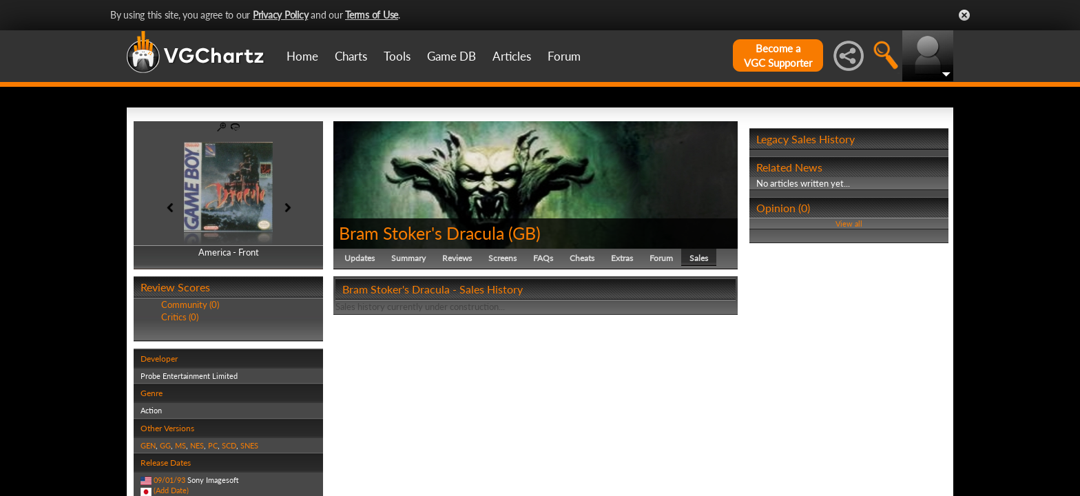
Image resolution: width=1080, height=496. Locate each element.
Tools (397, 56)
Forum (564, 56)
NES (197, 445)
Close (964, 15)
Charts (351, 56)
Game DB (451, 56)
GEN (148, 445)
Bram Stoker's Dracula (421, 233)
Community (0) (190, 304)
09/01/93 (169, 479)
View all (848, 223)
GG (165, 445)
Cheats (582, 258)
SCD (229, 445)
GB (524, 233)
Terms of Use (371, 15)
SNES (249, 445)
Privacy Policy (281, 15)
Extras (622, 258)
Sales (698, 258)
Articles (511, 56)
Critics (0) (179, 316)
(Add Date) (171, 490)
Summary (408, 258)
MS (180, 445)
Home (302, 56)
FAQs (543, 258)
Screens (502, 258)
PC (213, 445)
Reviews (457, 258)
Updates (359, 258)
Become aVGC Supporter (778, 55)
